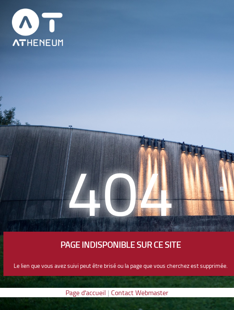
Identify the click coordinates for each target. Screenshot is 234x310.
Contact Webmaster (139, 292)
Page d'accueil (86, 292)
